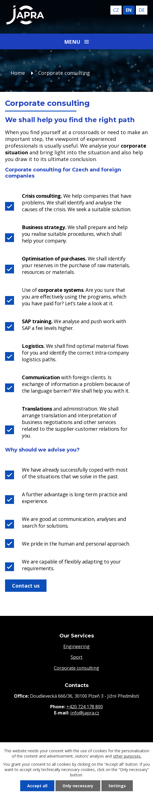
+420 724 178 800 (84, 707)
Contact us (26, 585)
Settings (117, 785)
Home (18, 72)
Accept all (37, 785)
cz (116, 10)
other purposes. (127, 756)
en (129, 10)
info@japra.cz (84, 713)
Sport (76, 657)
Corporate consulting (76, 668)
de (142, 10)
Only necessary (77, 785)
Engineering (76, 646)
